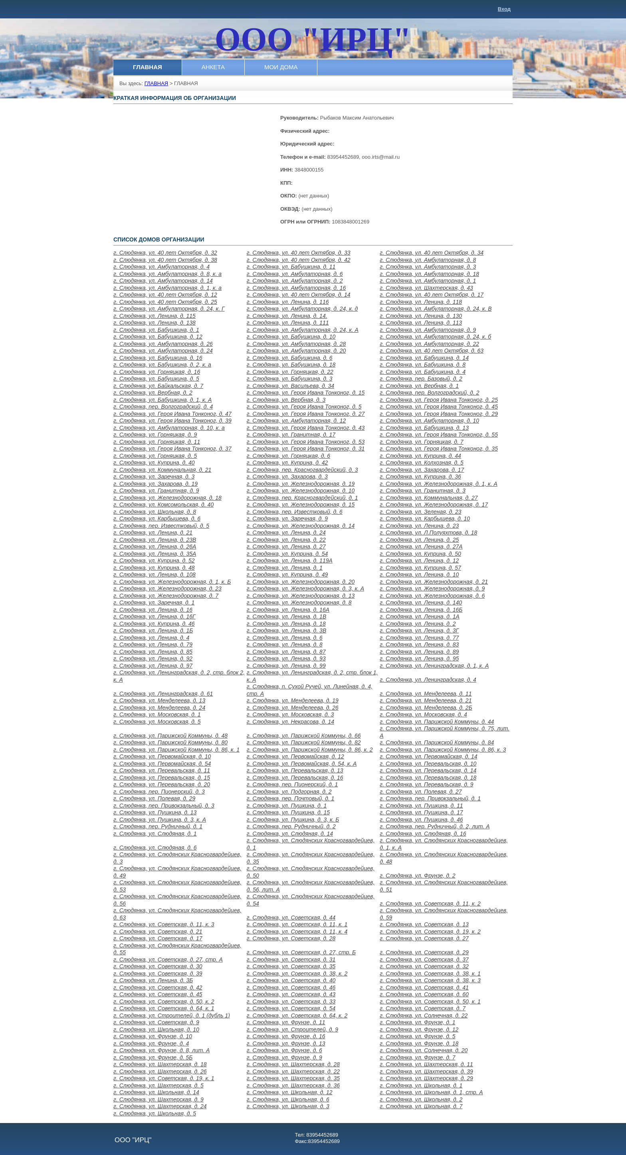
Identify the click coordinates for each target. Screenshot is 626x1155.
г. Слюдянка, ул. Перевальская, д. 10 (428, 763)
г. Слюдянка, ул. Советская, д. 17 (157, 938)
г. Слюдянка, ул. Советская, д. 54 (291, 1008)
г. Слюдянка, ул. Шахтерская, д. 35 (293, 1078)
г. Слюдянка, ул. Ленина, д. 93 (286, 658)
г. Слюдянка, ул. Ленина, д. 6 (285, 637)
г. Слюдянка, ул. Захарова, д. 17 (422, 470)
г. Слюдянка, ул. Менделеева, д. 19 (293, 700)
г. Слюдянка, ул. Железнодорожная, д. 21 (434, 581)
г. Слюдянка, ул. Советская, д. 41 (424, 987)
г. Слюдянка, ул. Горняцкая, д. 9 (155, 434)
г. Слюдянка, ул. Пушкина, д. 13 (154, 812)
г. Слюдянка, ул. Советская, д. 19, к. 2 (430, 931)
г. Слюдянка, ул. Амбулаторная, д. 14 (163, 280)
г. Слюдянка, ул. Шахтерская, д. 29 (426, 1078)
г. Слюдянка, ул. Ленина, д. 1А (420, 616)
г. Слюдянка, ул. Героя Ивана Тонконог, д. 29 (439, 414)
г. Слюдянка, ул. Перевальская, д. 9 (426, 784)
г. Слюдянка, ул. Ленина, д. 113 (421, 322)
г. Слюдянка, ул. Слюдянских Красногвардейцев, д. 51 (444, 886)
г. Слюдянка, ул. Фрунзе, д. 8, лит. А (161, 1050)
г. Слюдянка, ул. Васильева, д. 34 (290, 386)
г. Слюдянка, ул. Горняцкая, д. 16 (156, 372)
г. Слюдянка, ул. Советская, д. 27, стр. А (168, 959)
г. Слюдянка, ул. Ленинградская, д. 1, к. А (434, 665)
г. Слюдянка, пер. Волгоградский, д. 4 (163, 406)
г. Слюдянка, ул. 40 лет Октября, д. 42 (299, 260)
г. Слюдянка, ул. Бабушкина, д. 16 (157, 358)
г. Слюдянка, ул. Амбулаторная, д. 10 (429, 420)
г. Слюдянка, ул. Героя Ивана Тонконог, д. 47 (172, 414)
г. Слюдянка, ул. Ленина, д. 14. (287, 316)
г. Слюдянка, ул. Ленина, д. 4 (151, 637)
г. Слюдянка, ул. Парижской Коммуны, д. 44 (437, 721)
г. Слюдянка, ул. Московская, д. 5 (157, 721)
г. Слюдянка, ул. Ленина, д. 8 (285, 644)
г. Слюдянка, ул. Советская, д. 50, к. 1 (430, 1001)
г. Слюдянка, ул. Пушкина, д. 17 (421, 812)
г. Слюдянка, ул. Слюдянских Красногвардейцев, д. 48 (444, 858)
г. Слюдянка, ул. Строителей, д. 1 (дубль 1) (171, 1015)
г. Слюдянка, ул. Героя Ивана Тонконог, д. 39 (172, 420)
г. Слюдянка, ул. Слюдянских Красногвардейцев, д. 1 (311, 844)
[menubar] (215, 67)
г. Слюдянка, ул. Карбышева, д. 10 (425, 518)
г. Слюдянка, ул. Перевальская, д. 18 (428, 777)
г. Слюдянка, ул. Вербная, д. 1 (419, 386)
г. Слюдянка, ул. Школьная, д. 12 (290, 1092)
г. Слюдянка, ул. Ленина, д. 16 (152, 609)
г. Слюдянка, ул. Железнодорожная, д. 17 (434, 504)
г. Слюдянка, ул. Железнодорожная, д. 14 (301, 526)
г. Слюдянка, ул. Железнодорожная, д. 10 (301, 490)
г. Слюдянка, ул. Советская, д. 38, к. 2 (297, 973)
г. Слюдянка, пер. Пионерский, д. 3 (159, 791)
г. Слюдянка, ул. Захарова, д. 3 (287, 476)
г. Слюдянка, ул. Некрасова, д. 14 (290, 721)
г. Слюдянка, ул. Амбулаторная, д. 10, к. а (169, 428)
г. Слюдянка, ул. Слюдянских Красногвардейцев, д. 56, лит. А (311, 886)
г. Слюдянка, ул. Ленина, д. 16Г (154, 616)
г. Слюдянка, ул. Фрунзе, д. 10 (152, 1036)
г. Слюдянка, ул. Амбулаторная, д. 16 (296, 288)
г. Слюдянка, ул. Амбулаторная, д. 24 (163, 350)
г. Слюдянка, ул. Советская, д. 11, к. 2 (430, 903)
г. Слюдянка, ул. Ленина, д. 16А (288, 609)
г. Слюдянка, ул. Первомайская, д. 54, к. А (302, 763)
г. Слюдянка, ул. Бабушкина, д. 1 (156, 330)
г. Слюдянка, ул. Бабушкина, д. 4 (423, 372)
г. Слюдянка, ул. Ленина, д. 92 (152, 658)
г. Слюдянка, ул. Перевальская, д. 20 (161, 784)
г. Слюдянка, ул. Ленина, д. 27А (421, 546)
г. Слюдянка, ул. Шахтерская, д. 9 (158, 1099)
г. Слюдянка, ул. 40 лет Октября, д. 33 (299, 252)
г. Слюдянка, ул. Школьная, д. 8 (154, 512)
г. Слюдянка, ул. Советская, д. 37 (424, 959)
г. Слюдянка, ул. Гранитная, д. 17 (291, 434)
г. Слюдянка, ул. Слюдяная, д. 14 (290, 833)
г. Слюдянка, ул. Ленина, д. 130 (421, 316)
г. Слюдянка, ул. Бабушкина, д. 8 (423, 364)
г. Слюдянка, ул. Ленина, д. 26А (154, 546)
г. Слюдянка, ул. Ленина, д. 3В (287, 630)
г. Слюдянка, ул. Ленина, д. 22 (286, 540)
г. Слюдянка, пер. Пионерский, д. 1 (292, 784)
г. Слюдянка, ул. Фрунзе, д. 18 (419, 1043)
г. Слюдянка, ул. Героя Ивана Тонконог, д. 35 (439, 448)
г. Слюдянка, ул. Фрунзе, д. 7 (417, 1057)
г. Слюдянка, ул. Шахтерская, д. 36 (293, 1085)
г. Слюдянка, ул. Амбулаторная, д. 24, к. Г (169, 308)
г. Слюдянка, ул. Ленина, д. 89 (419, 651)
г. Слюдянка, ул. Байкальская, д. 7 (158, 386)
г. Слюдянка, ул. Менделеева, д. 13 (159, 700)
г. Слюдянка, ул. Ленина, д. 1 (285, 568)
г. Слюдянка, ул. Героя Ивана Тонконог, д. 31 (306, 448)
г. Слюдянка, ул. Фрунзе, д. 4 (151, 1043)
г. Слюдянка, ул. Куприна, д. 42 (287, 462)
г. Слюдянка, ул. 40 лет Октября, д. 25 (165, 302)
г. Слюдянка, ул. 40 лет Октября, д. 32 (165, 252)
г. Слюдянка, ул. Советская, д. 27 (424, 938)
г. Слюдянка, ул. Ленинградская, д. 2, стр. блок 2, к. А (179, 676)
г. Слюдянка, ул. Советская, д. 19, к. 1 (163, 1078)
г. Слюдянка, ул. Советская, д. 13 (424, 924)
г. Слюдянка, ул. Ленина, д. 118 (421, 302)
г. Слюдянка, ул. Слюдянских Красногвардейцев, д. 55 (177, 949)
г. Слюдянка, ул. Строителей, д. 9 (292, 1029)
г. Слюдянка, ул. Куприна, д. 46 (154, 623)
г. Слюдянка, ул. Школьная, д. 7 (421, 1106)
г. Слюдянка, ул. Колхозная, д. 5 (422, 462)
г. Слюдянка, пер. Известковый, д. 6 (295, 512)
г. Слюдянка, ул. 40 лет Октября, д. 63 (431, 350)
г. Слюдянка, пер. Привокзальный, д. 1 (430, 798)
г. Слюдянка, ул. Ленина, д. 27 (286, 546)
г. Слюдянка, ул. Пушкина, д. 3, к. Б (293, 819)
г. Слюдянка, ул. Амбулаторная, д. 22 (429, 344)
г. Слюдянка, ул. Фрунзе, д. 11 (286, 1022)
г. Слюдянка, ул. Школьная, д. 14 (156, 1092)
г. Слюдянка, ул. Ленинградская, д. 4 (428, 679)
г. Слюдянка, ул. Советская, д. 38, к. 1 (430, 973)
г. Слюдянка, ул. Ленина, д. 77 (419, 637)
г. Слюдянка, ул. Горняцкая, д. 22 (290, 372)
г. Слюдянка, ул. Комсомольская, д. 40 (163, 504)
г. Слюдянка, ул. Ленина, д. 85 (152, 651)
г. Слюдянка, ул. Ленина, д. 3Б (153, 980)
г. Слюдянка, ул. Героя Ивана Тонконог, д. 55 (439, 434)
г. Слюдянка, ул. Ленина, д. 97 (152, 665)
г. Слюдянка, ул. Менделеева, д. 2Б (426, 707)
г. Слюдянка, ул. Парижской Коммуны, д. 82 (304, 742)
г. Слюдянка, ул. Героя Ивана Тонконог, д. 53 (306, 442)
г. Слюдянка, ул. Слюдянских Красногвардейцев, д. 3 (177, 858)
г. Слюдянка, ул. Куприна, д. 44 (420, 456)
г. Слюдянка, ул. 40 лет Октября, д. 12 (165, 294)
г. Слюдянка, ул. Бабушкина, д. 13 (424, 428)
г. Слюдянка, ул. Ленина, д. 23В (154, 540)
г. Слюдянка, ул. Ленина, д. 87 (286, 651)
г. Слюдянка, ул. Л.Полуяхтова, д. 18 (428, 532)
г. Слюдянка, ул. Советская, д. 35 (291, 966)
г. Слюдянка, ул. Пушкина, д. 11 (421, 805)
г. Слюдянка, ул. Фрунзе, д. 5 (417, 1036)
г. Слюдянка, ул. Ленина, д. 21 (152, 532)
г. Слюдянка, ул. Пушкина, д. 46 (421, 819)
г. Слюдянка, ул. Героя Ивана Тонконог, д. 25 (439, 400)
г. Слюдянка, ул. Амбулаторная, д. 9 (428, 330)
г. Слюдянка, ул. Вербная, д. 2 (152, 392)
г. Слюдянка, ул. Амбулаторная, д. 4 (161, 266)
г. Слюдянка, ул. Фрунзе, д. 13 (286, 1043)
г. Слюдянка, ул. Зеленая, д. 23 (420, 512)
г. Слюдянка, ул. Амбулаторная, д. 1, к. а (167, 288)
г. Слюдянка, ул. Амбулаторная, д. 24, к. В (435, 308)
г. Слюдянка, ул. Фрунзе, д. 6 (284, 1050)
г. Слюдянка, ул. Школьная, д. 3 (288, 1106)
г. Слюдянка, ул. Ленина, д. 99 (286, 665)
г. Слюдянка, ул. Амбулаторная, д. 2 (295, 280)
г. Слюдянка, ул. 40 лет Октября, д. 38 (165, 260)
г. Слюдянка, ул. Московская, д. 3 (290, 714)
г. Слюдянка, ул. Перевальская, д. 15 (161, 777)
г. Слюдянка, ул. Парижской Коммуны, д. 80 (170, 742)
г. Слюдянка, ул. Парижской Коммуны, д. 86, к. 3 (443, 749)
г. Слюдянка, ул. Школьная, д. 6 (288, 1099)
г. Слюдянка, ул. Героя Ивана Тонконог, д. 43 (306, 428)
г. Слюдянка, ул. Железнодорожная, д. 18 (167, 498)
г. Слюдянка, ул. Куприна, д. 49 (287, 574)
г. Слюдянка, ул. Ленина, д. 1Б (153, 630)
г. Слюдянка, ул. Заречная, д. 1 (153, 602)
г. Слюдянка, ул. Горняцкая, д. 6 (288, 456)
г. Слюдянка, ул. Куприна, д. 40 (154, 462)
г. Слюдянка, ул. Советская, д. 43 (291, 994)
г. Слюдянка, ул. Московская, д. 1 (157, 714)
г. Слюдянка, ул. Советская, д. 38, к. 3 (430, 980)
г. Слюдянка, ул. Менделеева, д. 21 (425, 700)
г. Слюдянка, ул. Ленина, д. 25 (419, 540)
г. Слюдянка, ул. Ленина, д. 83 (419, 644)
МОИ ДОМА (280, 67)
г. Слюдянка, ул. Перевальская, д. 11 (161, 770)
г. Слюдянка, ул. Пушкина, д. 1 (287, 805)
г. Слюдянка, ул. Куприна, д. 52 (154, 560)
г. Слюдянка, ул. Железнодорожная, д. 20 (301, 581)
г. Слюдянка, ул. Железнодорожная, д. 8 (299, 602)
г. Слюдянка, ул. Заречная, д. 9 (287, 518)
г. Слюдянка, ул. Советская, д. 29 (424, 952)
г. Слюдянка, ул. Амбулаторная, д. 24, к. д (302, 308)
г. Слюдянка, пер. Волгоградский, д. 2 (429, 392)
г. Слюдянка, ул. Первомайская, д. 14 (428, 756)
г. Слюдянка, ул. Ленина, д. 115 (154, 316)
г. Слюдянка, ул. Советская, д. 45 (157, 994)
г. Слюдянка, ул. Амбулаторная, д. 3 (428, 266)
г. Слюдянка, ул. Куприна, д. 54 (287, 554)
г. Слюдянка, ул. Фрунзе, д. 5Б (152, 1057)
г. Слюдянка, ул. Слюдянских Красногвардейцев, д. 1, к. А (444, 844)
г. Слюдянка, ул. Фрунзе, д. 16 (286, 1036)
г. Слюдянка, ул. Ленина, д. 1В (287, 616)
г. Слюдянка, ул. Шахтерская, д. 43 (426, 288)
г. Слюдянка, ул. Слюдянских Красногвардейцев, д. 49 (177, 872)
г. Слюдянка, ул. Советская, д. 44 (291, 917)
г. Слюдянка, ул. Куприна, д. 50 (420, 554)
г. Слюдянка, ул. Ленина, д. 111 (288, 322)
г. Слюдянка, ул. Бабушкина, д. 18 (291, 364)
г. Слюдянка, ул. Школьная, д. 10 (156, 1029)
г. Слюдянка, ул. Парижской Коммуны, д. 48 (170, 735)
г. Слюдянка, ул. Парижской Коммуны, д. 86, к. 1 (176, 749)
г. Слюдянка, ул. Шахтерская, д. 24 (159, 1106)
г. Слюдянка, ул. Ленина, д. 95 (419, 658)
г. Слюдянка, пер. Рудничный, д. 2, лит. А (434, 826)
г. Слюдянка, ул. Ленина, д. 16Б (421, 609)
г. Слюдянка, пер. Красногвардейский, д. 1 (302, 498)
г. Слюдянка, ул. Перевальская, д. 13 (295, 770)
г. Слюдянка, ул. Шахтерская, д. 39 (426, 1071)
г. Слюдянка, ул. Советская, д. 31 (291, 959)
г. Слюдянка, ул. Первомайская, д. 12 (295, 756)
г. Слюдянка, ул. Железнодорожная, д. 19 (301, 484)
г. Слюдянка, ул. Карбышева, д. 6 (156, 518)
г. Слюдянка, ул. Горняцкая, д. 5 (155, 456)
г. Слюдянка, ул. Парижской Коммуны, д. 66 (304, 735)
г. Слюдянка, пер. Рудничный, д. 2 (291, 826)
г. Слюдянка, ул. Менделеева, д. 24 (159, 707)
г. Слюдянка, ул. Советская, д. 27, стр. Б (301, 952)
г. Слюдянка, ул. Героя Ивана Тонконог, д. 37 (172, 448)
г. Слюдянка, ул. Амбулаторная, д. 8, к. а (167, 274)
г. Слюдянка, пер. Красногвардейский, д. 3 (302, 470)
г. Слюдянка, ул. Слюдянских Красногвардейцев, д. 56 (177, 900)
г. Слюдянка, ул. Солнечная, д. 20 (424, 1050)
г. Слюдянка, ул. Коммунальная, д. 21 (162, 470)
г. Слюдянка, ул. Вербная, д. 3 (286, 400)
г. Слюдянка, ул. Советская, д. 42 (157, 987)
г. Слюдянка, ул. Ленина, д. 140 (421, 602)
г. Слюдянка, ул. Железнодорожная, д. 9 (432, 588)
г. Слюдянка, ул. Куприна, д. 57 (420, 568)
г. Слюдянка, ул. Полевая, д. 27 (421, 791)
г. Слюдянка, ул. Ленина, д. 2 (418, 623)
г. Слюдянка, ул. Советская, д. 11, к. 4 (297, 931)
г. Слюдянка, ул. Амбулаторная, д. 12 (296, 420)
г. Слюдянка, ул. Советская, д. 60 (424, 994)
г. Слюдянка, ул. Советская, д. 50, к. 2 (163, 1001)
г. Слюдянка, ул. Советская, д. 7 (423, 1008)
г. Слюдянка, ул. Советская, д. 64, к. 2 (297, 1015)
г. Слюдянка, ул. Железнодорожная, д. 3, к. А (306, 588)
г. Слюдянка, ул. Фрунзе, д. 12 (419, 1029)
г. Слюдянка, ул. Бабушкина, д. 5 (156, 378)
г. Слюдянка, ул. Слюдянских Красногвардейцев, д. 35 (311, 858)
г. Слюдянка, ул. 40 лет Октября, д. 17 (431, 294)
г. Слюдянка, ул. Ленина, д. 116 (288, 302)
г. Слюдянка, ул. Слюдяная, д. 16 (423, 833)
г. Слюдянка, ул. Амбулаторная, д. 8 (428, 260)
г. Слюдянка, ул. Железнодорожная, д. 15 (301, 504)
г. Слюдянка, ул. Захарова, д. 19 (155, 484)
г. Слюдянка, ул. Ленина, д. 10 (419, 574)
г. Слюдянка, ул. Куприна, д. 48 (154, 568)
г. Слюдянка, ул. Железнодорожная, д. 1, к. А (438, 484)
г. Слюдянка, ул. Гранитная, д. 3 (423, 490)
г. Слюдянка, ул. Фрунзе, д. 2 (417, 875)
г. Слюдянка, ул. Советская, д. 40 (291, 980)
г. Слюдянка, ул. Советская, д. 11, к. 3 (163, 924)
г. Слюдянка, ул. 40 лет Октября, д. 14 (299, 294)
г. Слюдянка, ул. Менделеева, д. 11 (425, 693)
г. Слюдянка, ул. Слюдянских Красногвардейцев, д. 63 (177, 914)
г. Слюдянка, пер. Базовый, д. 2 (421, 378)
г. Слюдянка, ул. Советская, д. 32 (424, 966)
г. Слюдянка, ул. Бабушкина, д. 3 (290, 378)
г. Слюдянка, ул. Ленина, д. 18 (286, 623)
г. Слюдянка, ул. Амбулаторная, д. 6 (295, 274)
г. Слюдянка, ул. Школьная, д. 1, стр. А (431, 1092)
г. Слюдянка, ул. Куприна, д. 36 (420, 476)
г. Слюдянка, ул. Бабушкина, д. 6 (290, 358)
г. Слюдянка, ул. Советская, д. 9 (156, 1022)
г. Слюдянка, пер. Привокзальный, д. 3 (163, 805)
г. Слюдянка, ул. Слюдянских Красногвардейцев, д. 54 (311, 900)
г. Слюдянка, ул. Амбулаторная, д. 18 (429, 274)
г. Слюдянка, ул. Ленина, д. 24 (286, 532)
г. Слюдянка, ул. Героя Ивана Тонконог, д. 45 (439, 406)
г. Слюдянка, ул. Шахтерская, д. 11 (426, 1064)
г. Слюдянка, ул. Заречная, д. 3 (153, 476)
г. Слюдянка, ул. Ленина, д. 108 (154, 574)
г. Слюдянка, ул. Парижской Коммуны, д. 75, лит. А (444, 732)
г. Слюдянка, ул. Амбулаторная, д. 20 (296, 350)
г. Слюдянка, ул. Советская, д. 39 (157, 973)
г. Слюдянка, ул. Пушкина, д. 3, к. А (159, 819)
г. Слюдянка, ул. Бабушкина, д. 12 (157, 336)
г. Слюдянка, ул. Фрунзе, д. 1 (417, 1022)
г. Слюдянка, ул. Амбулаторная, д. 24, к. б (435, 336)
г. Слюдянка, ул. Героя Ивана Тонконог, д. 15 (306, 392)
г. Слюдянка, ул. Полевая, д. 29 (154, 798)
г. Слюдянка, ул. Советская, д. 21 (157, 931)
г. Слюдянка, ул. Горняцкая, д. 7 (421, 442)
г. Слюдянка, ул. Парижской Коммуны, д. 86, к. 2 (310, 749)
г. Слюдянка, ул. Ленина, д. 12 (419, 560)
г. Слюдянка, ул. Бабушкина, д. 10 (291, 336)
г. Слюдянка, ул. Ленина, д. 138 (154, 322)
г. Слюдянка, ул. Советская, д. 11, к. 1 (297, 924)
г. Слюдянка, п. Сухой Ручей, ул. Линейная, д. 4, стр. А (309, 690)
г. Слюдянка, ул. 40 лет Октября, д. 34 (431, 252)
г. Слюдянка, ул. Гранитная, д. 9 (156, 490)
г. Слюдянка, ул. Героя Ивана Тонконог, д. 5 (304, 406)
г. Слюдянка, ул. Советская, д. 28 (291, 938)
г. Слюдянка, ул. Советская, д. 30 (157, 966)
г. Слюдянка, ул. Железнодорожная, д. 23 (167, 588)
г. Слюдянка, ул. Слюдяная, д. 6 (155, 847)
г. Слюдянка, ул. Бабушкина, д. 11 (291, 266)
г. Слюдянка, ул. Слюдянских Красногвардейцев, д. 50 (311, 872)
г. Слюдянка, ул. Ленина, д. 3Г (419, 630)
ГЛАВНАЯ (147, 67)
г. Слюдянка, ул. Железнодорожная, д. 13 (301, 595)
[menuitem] (147, 67)
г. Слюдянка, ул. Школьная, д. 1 (421, 1085)
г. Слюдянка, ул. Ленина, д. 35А (154, 554)
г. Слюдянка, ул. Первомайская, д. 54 (162, 763)
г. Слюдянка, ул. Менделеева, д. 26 (293, 707)
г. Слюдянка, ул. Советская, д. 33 (291, 1001)
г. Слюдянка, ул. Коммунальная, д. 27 (428, 498)
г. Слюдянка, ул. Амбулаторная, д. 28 (296, 344)
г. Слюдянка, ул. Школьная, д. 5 (154, 1113)
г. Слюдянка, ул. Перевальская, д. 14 (428, 770)
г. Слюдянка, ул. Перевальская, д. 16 (295, 777)
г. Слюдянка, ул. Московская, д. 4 (423, 714)
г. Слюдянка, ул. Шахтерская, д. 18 (159, 1064)
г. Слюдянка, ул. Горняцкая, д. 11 (156, 442)
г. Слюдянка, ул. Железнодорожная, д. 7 (165, 595)
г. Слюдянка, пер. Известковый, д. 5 (161, 526)
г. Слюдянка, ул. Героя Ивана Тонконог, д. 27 (306, 414)
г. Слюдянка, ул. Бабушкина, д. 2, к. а (162, 364)
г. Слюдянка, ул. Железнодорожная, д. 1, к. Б (172, 581)
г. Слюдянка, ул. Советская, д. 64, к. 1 (163, 1008)
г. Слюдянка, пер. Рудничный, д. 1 (157, 826)
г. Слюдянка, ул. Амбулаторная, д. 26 (163, 344)
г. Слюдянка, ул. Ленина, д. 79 (152, 644)
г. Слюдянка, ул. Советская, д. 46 (291, 987)
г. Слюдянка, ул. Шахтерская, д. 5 (158, 1085)
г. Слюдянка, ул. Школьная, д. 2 (421, 1099)
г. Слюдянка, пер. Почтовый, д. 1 (291, 798)
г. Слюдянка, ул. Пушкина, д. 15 (288, 812)
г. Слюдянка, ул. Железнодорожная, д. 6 (432, 595)
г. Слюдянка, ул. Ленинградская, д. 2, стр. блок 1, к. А (312, 676)
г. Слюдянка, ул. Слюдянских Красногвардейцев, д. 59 (444, 914)
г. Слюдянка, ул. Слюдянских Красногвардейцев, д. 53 (177, 886)
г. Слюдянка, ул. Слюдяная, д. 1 (155, 833)
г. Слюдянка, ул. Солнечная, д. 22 (424, 1015)
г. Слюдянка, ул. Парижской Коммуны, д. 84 (437, 742)
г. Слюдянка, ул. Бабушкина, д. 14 (424, 358)
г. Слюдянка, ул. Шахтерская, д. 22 (293, 1071)
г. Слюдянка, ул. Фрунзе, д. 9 (284, 1057)
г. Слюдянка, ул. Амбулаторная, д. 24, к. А (303, 330)
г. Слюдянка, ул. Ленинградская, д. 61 (163, 693)
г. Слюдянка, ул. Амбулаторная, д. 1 (428, 280)
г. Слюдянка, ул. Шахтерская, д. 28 (293, 1064)
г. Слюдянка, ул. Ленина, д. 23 (419, 526)
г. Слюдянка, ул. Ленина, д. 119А (290, 560)
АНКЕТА (213, 67)
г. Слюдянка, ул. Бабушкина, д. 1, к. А (162, 400)
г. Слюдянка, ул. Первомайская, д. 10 (162, 756)
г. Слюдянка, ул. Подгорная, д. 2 (289, 791)
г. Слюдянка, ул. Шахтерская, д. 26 (159, 1071)
